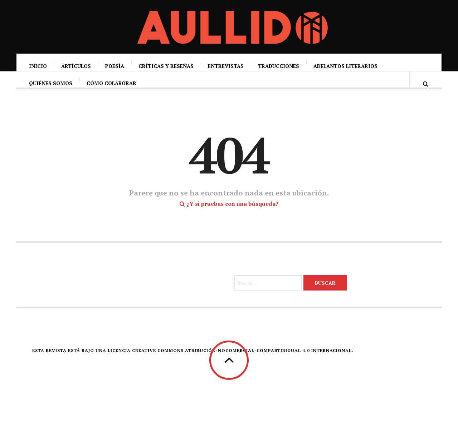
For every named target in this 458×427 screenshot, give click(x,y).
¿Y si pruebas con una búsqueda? (229, 217)
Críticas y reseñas (166, 66)
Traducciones (278, 66)
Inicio (38, 66)
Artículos (76, 66)
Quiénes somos (50, 90)
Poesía (114, 66)
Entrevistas (226, 66)
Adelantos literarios (345, 66)
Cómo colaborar (111, 90)
